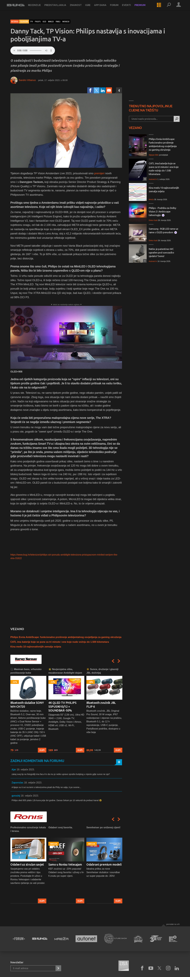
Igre (91, 7)
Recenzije (38, 7)
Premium (143, 7)
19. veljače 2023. (26, 769)
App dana (104, 7)
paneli (58, 21)
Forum (118, 7)
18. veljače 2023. (33, 782)
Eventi (130, 7)
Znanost (79, 7)
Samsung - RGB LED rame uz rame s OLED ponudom (163, 230)
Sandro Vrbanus (27, 80)
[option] (28, 710)
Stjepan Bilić (154, 155)
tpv (31, 21)
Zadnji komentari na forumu (37, 761)
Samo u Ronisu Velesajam (65, 864)
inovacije (65, 21)
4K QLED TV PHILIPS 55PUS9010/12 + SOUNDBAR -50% (62, 706)
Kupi (42, 750)
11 (144, 260)
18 (144, 178)
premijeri (99, 173)
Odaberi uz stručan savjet (27, 864)
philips (38, 21)
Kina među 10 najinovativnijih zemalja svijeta (35, 646)
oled (44, 21)
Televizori (24, 21)
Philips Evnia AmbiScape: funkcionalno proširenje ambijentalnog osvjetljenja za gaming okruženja (65, 637)
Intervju (14, 21)
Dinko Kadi (153, 220)
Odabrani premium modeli (104, 864)
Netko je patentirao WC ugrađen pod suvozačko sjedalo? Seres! (161, 252)
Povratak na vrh (173, 924)
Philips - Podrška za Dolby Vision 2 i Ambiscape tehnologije (162, 212)
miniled (51, 21)
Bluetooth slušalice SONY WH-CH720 (27, 704)
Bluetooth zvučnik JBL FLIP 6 (101, 704)
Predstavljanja (59, 7)
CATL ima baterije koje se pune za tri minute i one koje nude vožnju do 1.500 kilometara (59, 642)
